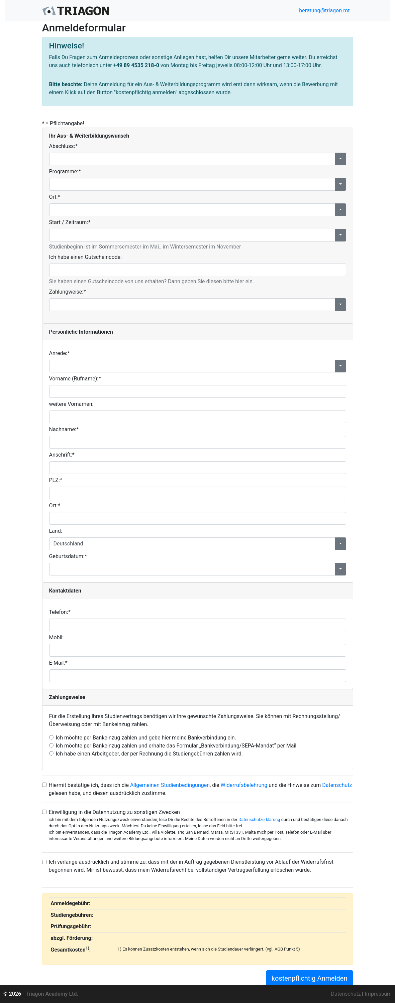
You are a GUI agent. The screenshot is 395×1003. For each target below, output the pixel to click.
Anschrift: (61, 455)
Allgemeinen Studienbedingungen (170, 785)
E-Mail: (58, 663)
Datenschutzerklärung (259, 819)
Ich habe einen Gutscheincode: (85, 257)
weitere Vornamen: (71, 404)
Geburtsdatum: (68, 556)
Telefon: (60, 612)
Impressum (378, 994)
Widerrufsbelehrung (244, 785)
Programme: (65, 171)
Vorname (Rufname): (75, 378)
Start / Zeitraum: (69, 222)
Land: (55, 531)
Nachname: (64, 429)
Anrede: (59, 353)
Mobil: (56, 637)
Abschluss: (63, 146)
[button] (340, 159)
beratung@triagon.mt (324, 10)
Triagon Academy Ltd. (52, 994)
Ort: (54, 197)
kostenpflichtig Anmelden (310, 978)
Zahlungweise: (67, 292)
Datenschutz (337, 785)
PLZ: (55, 480)
